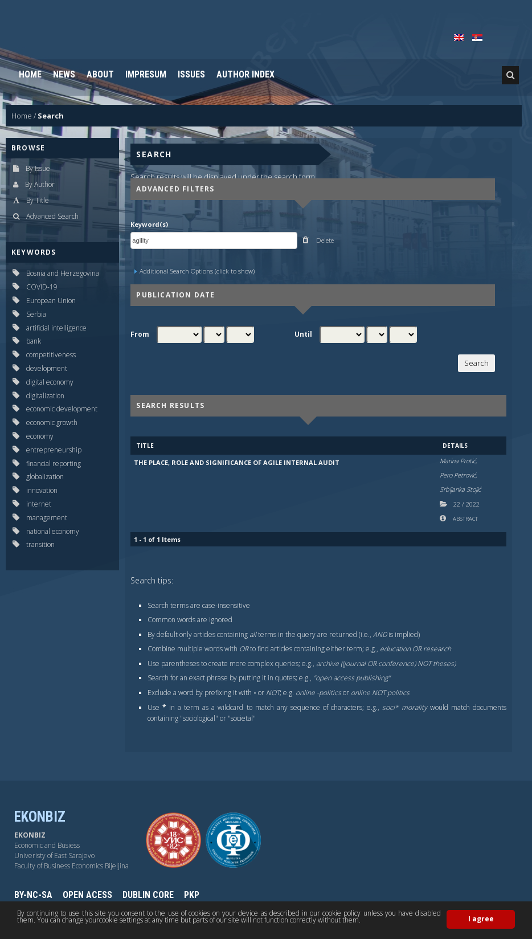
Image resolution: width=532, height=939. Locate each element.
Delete (324, 240)
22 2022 (466, 504)
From (139, 334)
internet (38, 504)
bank (33, 341)
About (100, 74)
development (46, 368)
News (64, 74)
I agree (481, 919)
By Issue (38, 168)
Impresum (145, 74)
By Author (40, 184)
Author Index (245, 74)
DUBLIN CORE (148, 894)
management (46, 517)
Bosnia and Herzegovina (62, 273)
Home (30, 74)
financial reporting (53, 463)
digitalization (45, 396)
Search (51, 116)
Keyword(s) (149, 224)
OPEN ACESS (87, 894)
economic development (61, 409)
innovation (42, 490)
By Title (37, 200)
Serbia (36, 314)
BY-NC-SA (33, 894)
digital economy (49, 382)
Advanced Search (52, 216)
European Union (51, 300)
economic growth (51, 422)
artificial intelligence (56, 328)
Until (303, 334)
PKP (191, 894)
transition (40, 544)
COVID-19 (42, 287)
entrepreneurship (53, 450)
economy (40, 436)
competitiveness (51, 355)
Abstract (465, 518)
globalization (45, 476)
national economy (52, 531)
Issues (191, 74)
